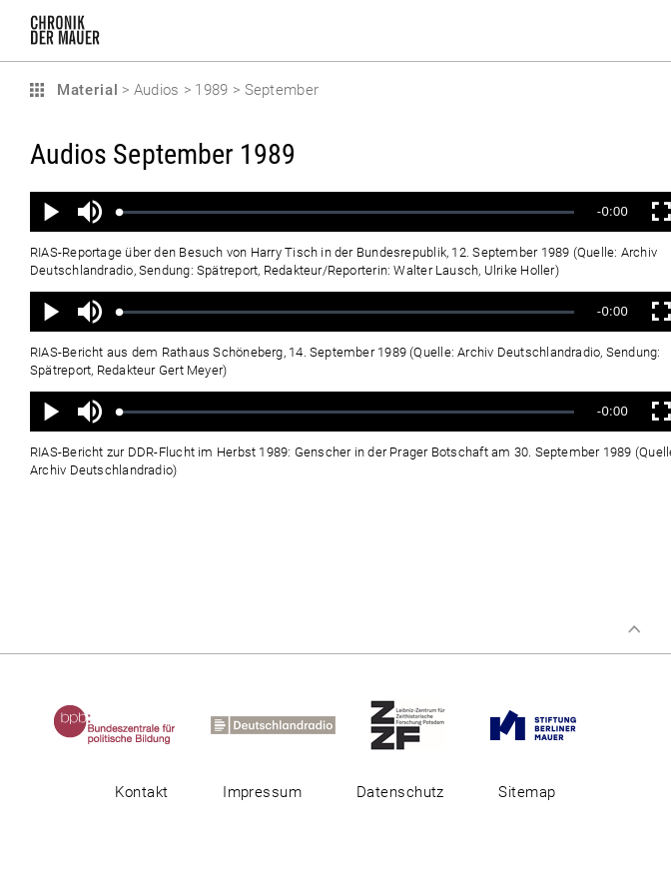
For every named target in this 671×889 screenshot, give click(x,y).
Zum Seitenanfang (634, 629)
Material (85, 90)
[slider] (347, 212)
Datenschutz (400, 792)
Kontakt (141, 792)
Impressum (262, 792)
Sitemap (526, 792)
